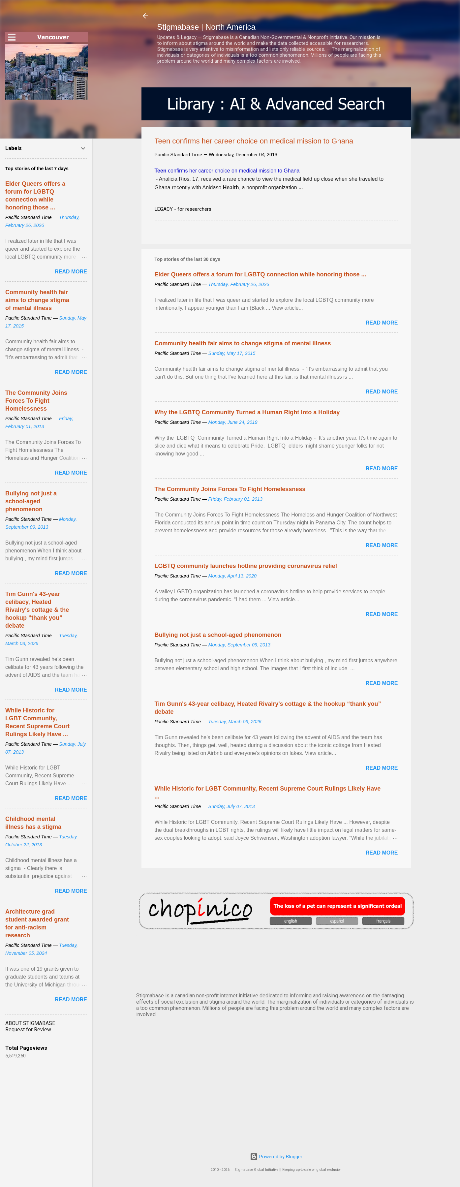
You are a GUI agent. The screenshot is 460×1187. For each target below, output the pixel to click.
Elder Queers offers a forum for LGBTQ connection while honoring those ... (260, 274)
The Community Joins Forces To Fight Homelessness (230, 489)
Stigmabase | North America (206, 26)
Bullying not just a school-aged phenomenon (218, 635)
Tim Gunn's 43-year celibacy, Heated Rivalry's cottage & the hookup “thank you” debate (37, 610)
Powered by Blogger (276, 1157)
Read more (382, 323)
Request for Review (28, 1029)
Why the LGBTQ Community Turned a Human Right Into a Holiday (247, 412)
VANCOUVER (276, 962)
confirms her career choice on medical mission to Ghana (227, 170)
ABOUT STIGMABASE (30, 1023)
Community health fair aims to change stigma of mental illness (243, 343)
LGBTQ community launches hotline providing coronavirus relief (246, 566)
